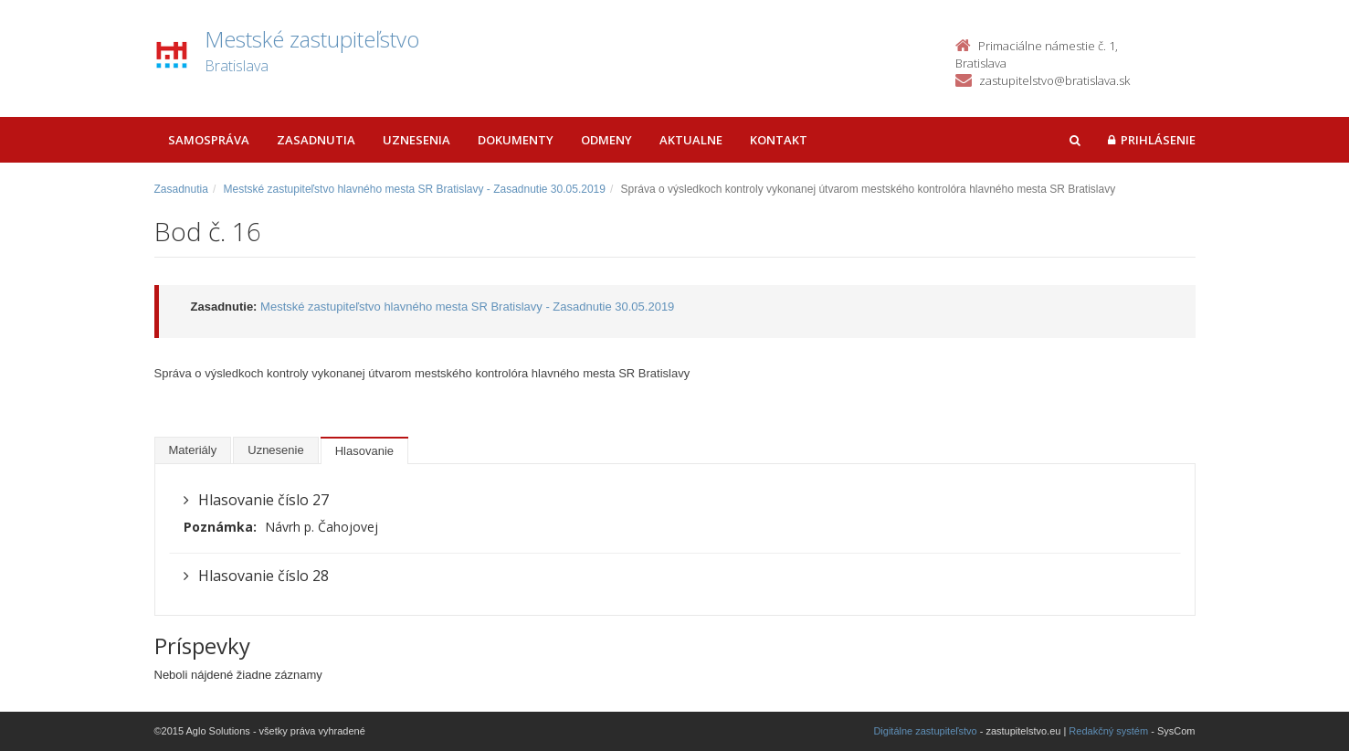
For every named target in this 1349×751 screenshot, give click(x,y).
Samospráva (208, 140)
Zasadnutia (316, 140)
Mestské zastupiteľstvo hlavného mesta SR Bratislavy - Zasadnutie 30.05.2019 (415, 189)
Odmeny (606, 140)
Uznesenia (416, 140)
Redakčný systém (1108, 730)
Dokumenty (515, 140)
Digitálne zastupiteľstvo (924, 730)
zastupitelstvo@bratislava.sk (1054, 80)
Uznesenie (275, 450)
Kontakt (778, 140)
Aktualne (690, 140)
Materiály (193, 450)
